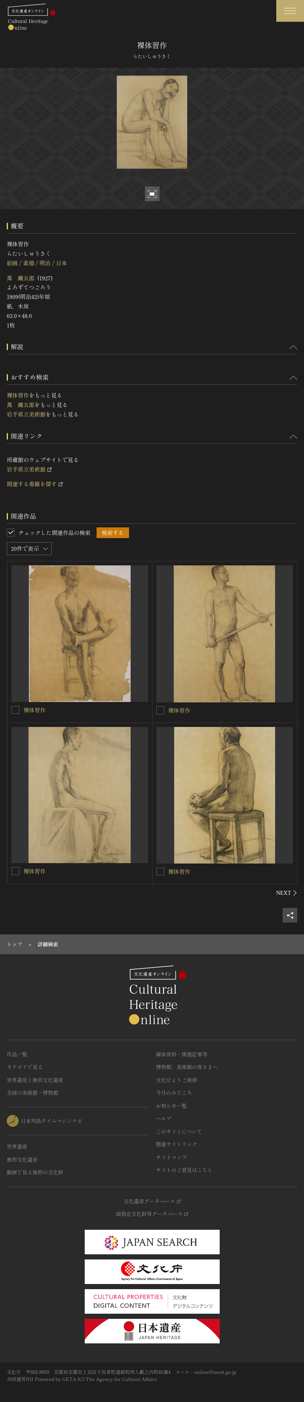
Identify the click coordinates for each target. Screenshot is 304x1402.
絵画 (12, 263)
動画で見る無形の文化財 (35, 1172)
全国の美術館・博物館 (32, 1092)
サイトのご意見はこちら (184, 1170)
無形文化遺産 (22, 1159)
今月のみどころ (174, 1092)
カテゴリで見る (25, 1067)
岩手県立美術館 (26, 414)
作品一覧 (17, 1054)
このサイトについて (179, 1131)
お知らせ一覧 (171, 1105)
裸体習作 (18, 395)
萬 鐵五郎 (20, 278)
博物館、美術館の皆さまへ (187, 1067)
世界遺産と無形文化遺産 (35, 1080)
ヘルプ (163, 1118)
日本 (61, 263)
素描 (28, 263)
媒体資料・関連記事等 (181, 1054)
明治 (45, 263)
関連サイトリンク (176, 1144)
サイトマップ (171, 1157)
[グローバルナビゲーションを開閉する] (290, 11)
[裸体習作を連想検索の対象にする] (15, 710)
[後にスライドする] (286, 893)
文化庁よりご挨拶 (176, 1080)
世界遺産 (17, 1146)
